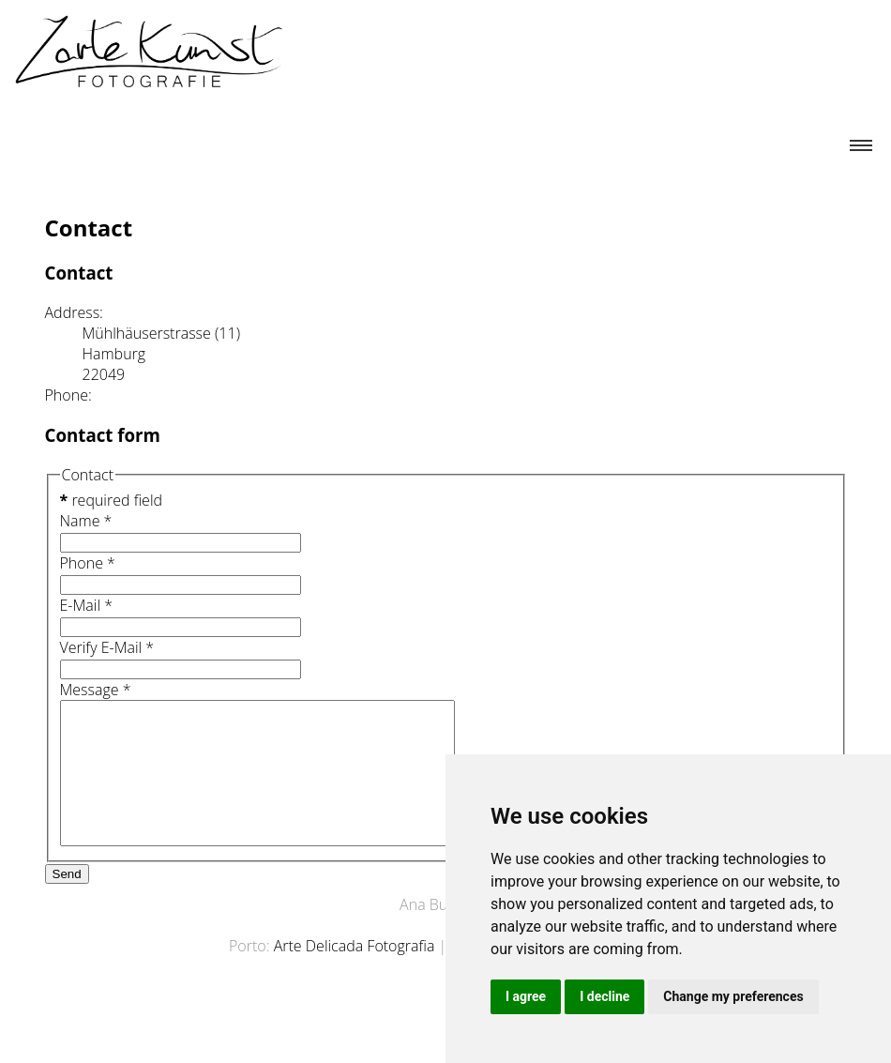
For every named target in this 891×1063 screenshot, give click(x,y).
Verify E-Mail (107, 647)
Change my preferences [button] (733, 996)
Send (67, 902)
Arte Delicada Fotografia (354, 974)
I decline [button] (604, 996)
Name (86, 520)
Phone (87, 563)
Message (95, 689)
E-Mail (86, 605)
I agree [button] (526, 996)
